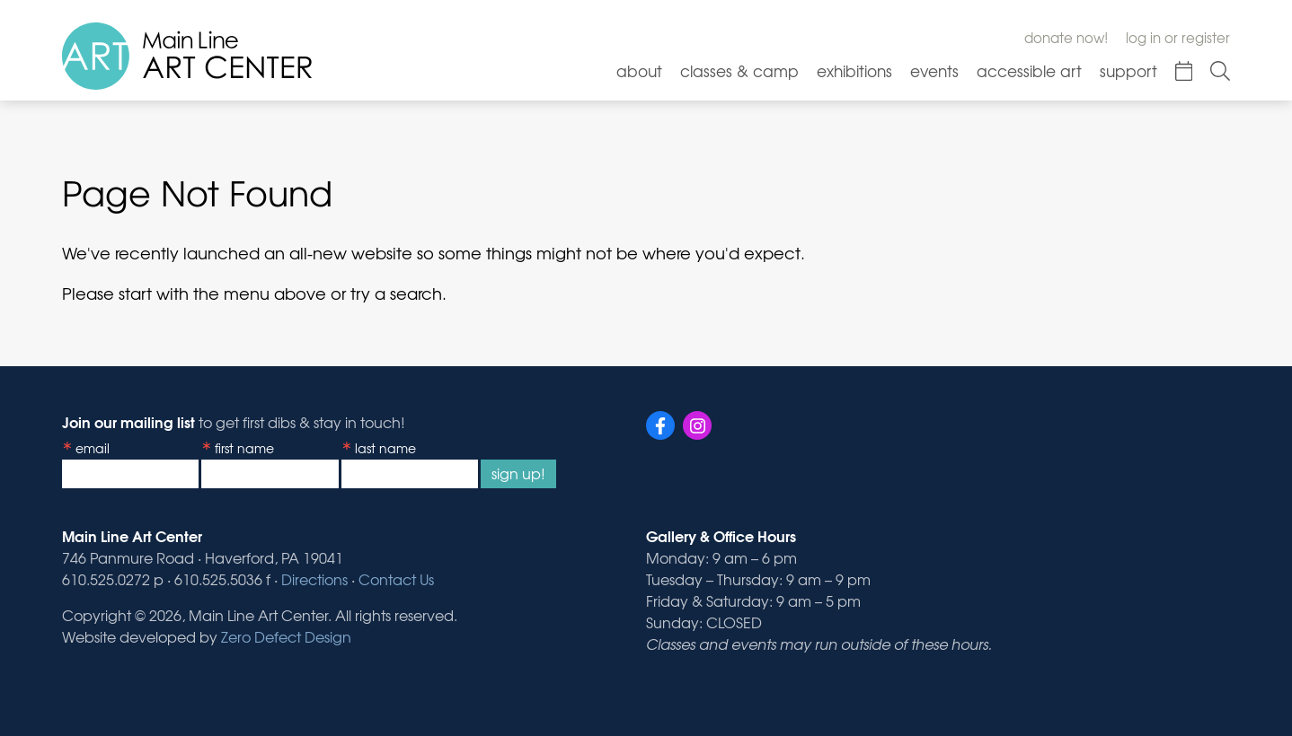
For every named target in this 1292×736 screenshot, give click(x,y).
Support (1128, 70)
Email (92, 448)
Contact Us (396, 579)
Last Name (385, 448)
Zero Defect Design (286, 636)
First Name (244, 448)
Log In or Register (1178, 38)
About (639, 70)
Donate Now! (1066, 38)
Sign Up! (518, 473)
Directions (314, 579)
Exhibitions (854, 70)
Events (934, 70)
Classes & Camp (739, 70)
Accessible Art (1029, 70)
